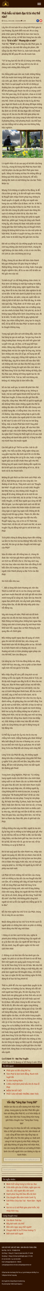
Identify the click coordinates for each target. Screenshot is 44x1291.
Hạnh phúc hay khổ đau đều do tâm (21, 1194)
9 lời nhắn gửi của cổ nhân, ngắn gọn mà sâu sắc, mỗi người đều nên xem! (23, 1189)
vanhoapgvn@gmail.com (10, 1262)
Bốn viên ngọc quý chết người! (18, 1227)
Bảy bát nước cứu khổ (15, 1223)
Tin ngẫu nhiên (9, 1179)
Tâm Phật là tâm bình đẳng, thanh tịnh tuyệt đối (22, 1075)
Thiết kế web (14, 1284)
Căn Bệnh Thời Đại (13, 1220)
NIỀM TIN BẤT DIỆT (14, 1090)
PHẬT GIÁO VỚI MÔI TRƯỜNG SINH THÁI (22, 1094)
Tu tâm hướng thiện (14, 1080)
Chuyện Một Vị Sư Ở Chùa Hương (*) (21, 1230)
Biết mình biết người (14, 1233)
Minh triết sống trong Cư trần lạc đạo (21, 1184)
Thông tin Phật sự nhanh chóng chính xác (11, 1290)
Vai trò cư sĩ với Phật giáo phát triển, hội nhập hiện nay (22, 1209)
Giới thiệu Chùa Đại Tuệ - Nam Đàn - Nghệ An (23, 1202)
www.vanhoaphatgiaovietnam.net (23, 1265)
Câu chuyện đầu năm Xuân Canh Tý (21, 1197)
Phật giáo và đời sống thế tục (18, 1070)
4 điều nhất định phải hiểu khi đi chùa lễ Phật (23, 1085)
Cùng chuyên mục (10, 1216)
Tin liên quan (8, 1066)
